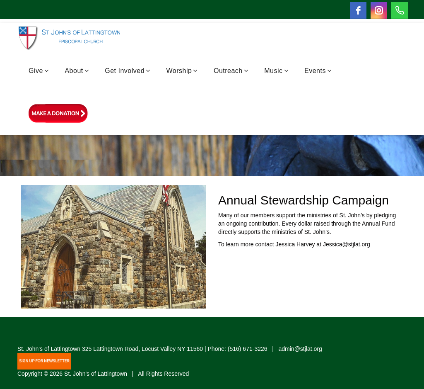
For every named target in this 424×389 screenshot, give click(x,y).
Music (276, 70)
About (77, 70)
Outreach (231, 70)
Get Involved (127, 70)
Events (317, 70)
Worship (182, 70)
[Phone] (399, 10)
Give (38, 70)
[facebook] (358, 10)
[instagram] (379, 10)
